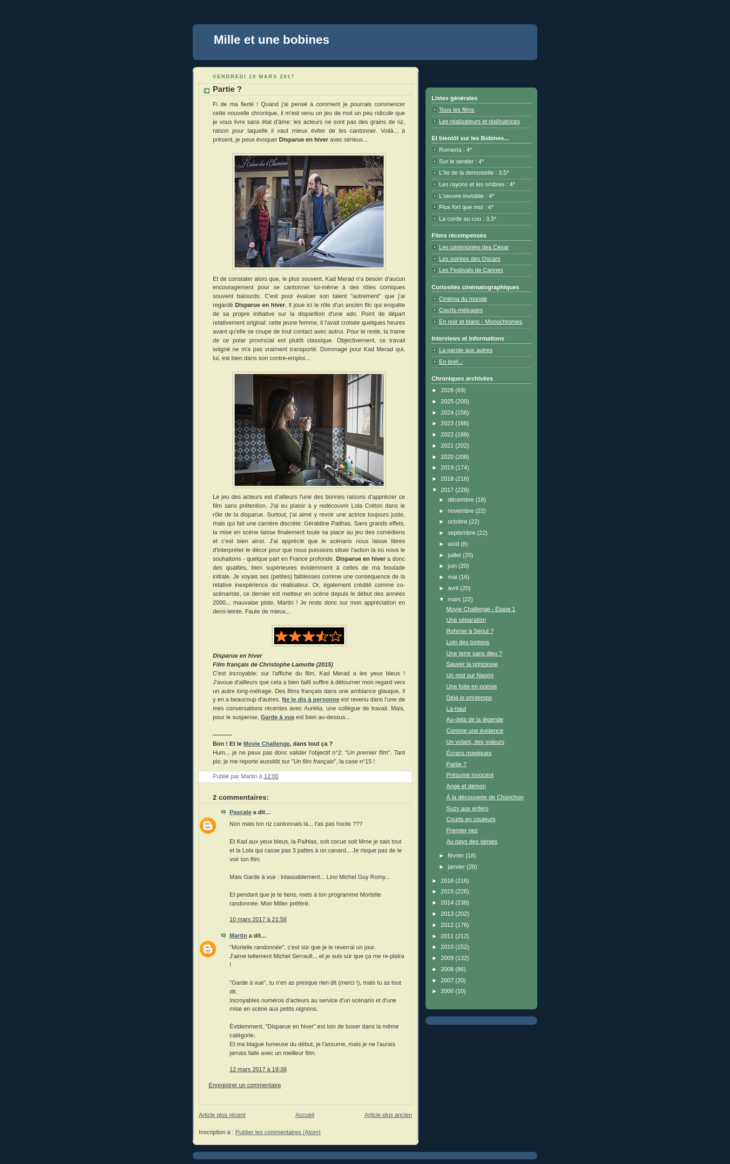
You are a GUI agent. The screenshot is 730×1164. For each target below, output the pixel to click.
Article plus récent (222, 1115)
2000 (448, 991)
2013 (448, 914)
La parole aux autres (466, 350)
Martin (238, 936)
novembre (462, 511)
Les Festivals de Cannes (471, 270)
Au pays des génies (472, 841)
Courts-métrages (461, 310)
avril (454, 588)
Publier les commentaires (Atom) (278, 1132)
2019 (448, 467)
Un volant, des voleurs (475, 742)
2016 (448, 881)
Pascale (240, 812)
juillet (455, 555)
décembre (462, 500)
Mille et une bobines (271, 40)
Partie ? (456, 764)
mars (455, 599)
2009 (448, 958)
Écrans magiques (469, 753)
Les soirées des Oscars (469, 259)
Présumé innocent (470, 775)
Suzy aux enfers (467, 808)
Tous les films (456, 110)
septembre (462, 533)
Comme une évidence (475, 731)
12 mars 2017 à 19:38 (258, 1069)
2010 (448, 947)
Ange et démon (466, 786)
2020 (448, 457)
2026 (448, 390)
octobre (458, 521)
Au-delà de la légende (475, 719)
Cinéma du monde (463, 299)
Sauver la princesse (472, 664)
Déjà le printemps (469, 697)
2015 (448, 891)
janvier (457, 867)
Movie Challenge (266, 744)
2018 (448, 479)
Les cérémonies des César (474, 247)
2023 (448, 423)
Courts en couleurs (471, 819)
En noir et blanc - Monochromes (480, 322)
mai (453, 577)
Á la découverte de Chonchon (485, 797)
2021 (448, 445)
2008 (448, 969)
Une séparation (466, 620)
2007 (448, 980)
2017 (448, 490)
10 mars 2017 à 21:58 (258, 919)
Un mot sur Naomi (470, 675)
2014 (448, 902)
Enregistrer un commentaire (245, 1085)
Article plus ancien (388, 1115)
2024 (448, 412)
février (457, 855)
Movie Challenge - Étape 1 (481, 609)
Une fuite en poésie (471, 686)
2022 (448, 434)
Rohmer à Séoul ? (470, 631)
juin (453, 566)
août (454, 544)
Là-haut (456, 709)
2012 (448, 925)
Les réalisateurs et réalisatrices (479, 121)
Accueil (305, 1115)
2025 (448, 401)
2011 (448, 936)
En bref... (451, 362)
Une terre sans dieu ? (474, 653)
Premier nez (462, 830)
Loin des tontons (468, 642)
